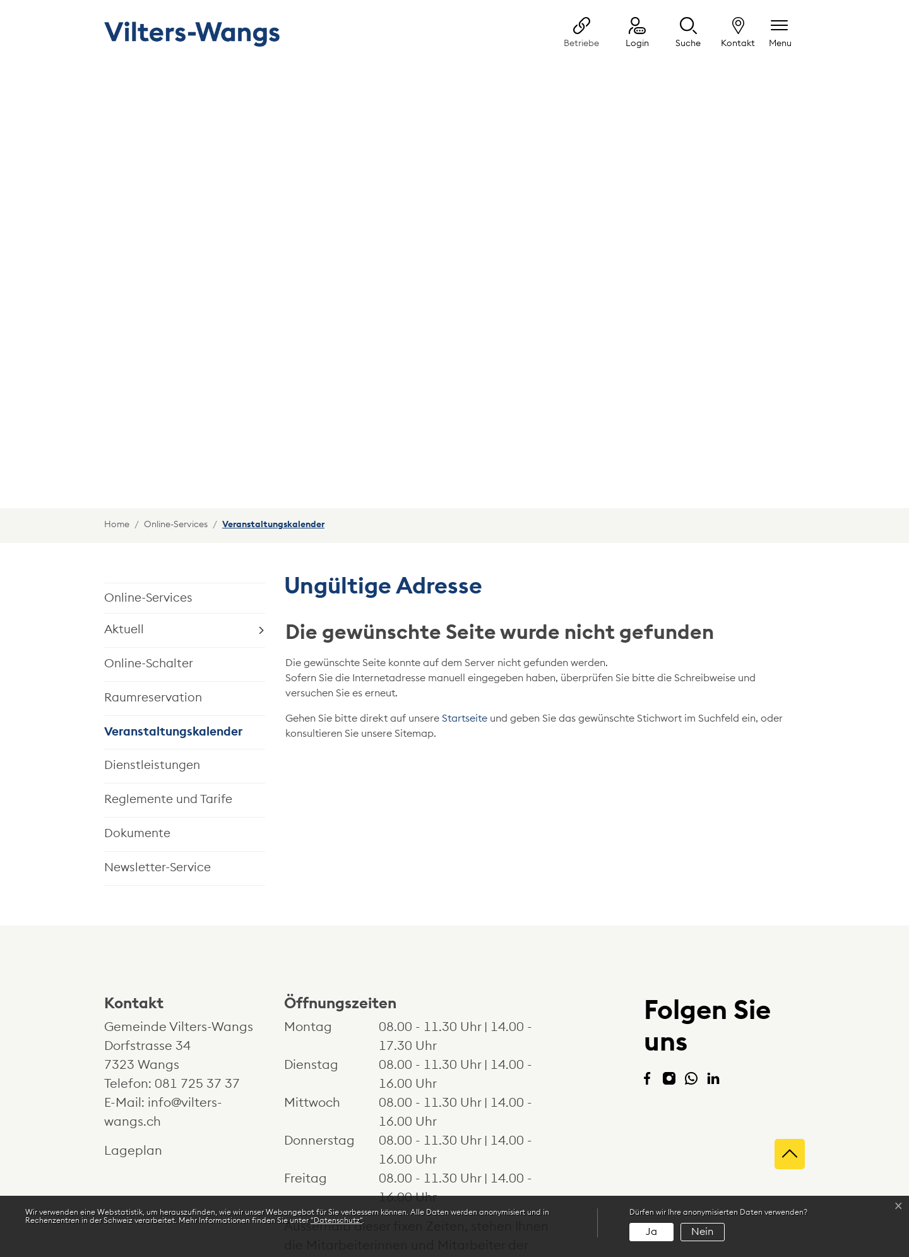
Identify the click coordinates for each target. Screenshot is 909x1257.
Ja (651, 1232)
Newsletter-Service (157, 729)
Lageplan (145, 1012)
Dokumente (137, 695)
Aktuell (124, 491)
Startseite (464, 580)
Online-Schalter (148, 525)
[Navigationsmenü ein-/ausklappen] (780, 34)
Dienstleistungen (152, 627)
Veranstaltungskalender (173, 599)
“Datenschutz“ (336, 1220)
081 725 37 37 (197, 945)
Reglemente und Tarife (168, 661)
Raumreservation (153, 559)
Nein (702, 1232)
